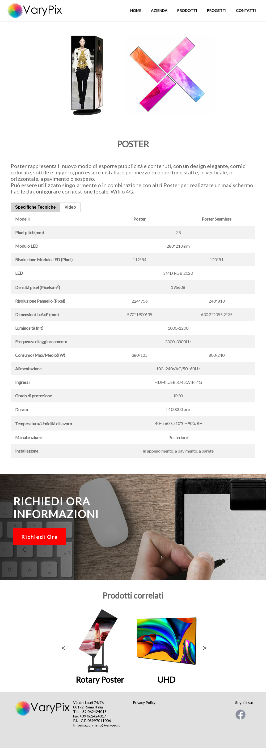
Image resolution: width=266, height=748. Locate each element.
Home (135, 10)
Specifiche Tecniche (35, 207)
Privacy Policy (144, 702)
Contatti (246, 10)
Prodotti (187, 10)
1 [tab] (125, 688)
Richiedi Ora (39, 537)
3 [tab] (141, 688)
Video (70, 207)
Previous (62, 646)
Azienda (159, 10)
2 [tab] (133, 688)
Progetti (216, 10)
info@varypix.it (107, 725)
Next (203, 646)
